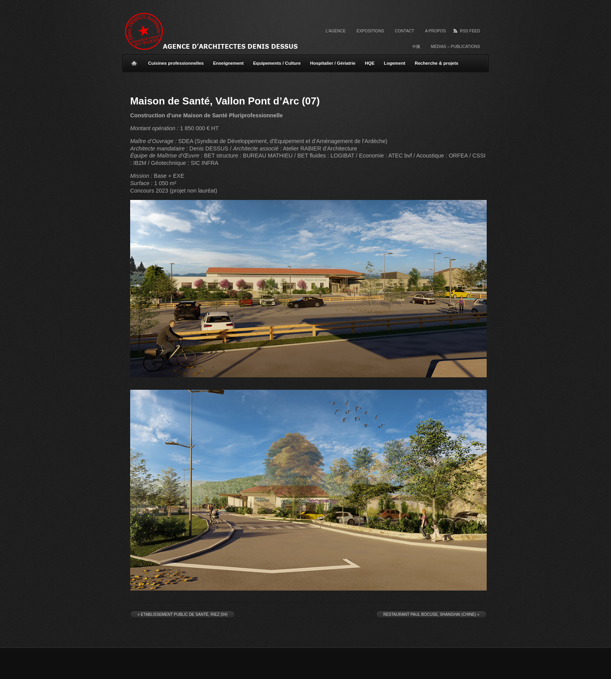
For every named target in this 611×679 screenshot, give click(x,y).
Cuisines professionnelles (176, 63)
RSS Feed (470, 31)
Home (134, 60)
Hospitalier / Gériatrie (332, 63)
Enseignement (228, 63)
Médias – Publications (455, 46)
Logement (394, 63)
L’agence (336, 31)
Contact (404, 31)
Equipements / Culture (276, 63)
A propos (435, 31)
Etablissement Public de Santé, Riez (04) (183, 614)
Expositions (370, 31)
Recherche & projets (436, 63)
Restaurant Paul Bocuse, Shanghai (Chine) (431, 614)
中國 (416, 46)
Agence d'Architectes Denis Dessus (219, 31)
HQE (369, 63)
